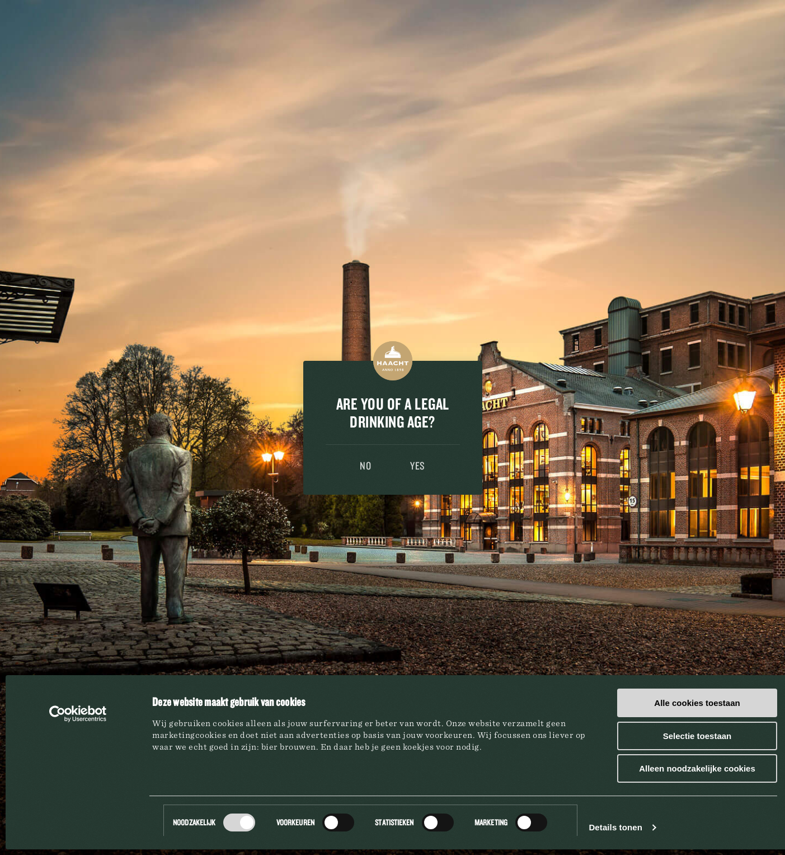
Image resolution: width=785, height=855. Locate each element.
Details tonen (615, 827)
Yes (417, 465)
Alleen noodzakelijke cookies (697, 768)
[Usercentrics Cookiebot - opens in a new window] (78, 713)
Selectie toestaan (697, 736)
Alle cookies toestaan (697, 703)
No (365, 465)
